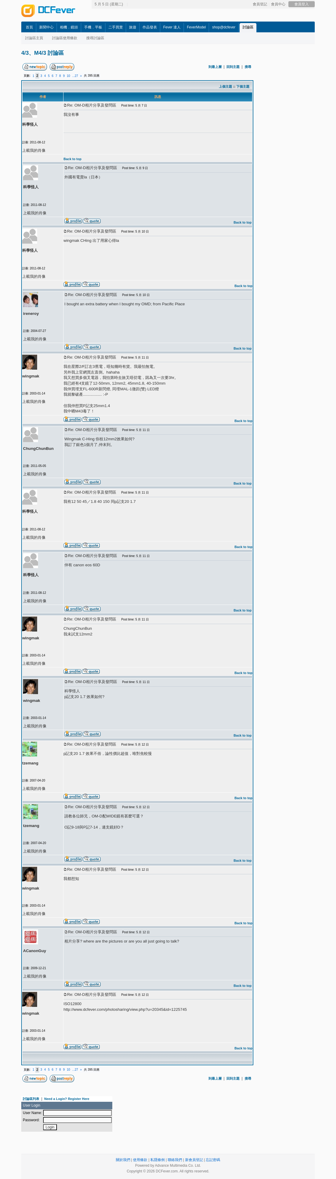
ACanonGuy (34, 951)
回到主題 (233, 67)
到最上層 (215, 67)
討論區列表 (31, 1099)
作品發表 (150, 27)
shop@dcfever (223, 27)
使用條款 (140, 1160)
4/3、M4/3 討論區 (42, 53)
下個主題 (242, 86)
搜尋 (248, 67)
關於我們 (123, 1160)
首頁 (29, 27)
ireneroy (31, 313)
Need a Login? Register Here (66, 1099)
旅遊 (132, 27)
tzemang (30, 763)
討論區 (248, 27)
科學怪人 (30, 124)
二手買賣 (115, 27)
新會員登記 (194, 1160)
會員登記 (260, 4)
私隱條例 (157, 1160)
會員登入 (301, 4)
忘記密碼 (213, 1160)
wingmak (30, 376)
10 (68, 76)
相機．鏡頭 (69, 27)
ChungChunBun (38, 448)
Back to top (72, 159)
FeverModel (196, 27)
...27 (75, 76)
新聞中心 (46, 27)
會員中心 (278, 4)
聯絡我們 (175, 1160)
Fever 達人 (172, 27)
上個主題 (225, 86)
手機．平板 (93, 27)
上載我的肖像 (34, 150)
